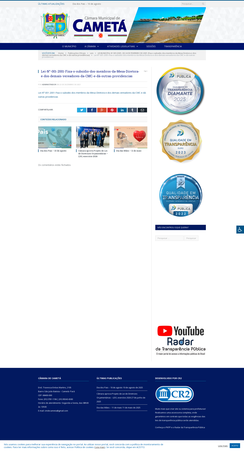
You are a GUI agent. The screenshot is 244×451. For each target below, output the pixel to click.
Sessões (151, 46)
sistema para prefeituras (193, 408)
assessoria (176, 412)
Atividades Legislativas (121, 46)
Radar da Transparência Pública (190, 427)
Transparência (173, 46)
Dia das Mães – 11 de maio (128, 150)
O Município (69, 46)
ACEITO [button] (235, 445)
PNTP (168, 427)
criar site (174, 408)
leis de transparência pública (169, 420)
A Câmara (90, 46)
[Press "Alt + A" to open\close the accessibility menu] (240, 230)
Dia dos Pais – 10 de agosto (87, 3)
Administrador (49, 84)
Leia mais (100, 447)
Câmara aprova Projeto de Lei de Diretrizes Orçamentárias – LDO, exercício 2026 (93, 153)
